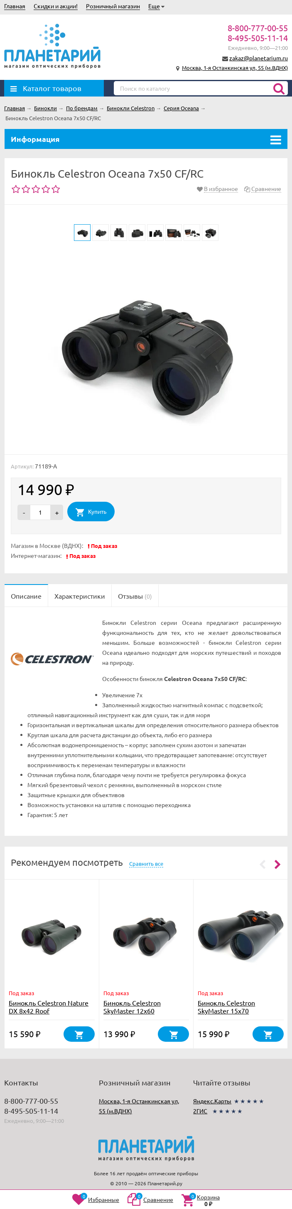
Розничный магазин (113, 6)
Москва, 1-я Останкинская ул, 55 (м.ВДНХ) (235, 67)
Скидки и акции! (56, 6)
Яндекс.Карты (212, 1101)
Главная (14, 6)
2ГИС (200, 1111)
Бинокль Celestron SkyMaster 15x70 (226, 1006)
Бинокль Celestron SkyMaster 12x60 (132, 1006)
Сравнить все (146, 863)
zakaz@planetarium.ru (258, 58)
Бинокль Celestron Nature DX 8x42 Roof (48, 1006)
